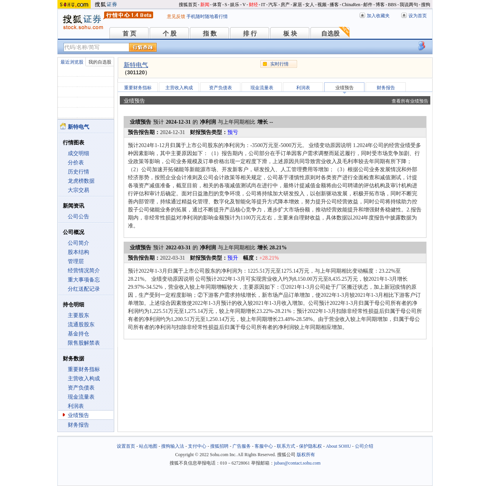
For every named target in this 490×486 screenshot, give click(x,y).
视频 (322, 4)
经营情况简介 (84, 270)
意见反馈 (176, 16)
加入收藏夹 (378, 15)
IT (263, 4)
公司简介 (78, 243)
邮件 (367, 4)
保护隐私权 (310, 446)
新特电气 (136, 65)
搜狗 (425, 4)
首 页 (129, 33)
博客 (380, 4)
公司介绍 (364, 446)
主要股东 (78, 315)
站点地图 (148, 446)
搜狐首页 (188, 4)
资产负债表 (81, 388)
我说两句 (409, 4)
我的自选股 (99, 62)
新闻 (204, 4)
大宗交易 (78, 190)
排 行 (250, 33)
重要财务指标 (84, 369)
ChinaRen (351, 4)
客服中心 (264, 446)
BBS (392, 4)
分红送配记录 (84, 289)
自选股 (330, 33)
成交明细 (78, 153)
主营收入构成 (84, 378)
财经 (253, 4)
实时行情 (279, 64)
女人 (309, 4)
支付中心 (197, 446)
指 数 (210, 33)
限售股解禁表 (84, 343)
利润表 (76, 406)
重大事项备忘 (84, 280)
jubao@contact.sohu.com (297, 463)
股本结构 (78, 252)
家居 (297, 4)
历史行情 (78, 172)
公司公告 (78, 216)
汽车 (273, 4)
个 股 (169, 33)
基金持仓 (78, 334)
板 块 (290, 33)
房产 (285, 4)
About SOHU (338, 446)
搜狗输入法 (172, 446)
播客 (334, 4)
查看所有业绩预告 (410, 101)
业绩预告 (78, 415)
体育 (217, 4)
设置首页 (126, 446)
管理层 (76, 261)
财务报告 (78, 425)
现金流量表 (81, 397)
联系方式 (286, 446)
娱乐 (234, 4)
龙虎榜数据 (81, 181)
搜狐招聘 (219, 446)
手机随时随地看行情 (207, 16)
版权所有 (306, 454)
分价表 (76, 162)
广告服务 (241, 446)
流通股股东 (81, 324)
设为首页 (417, 15)
